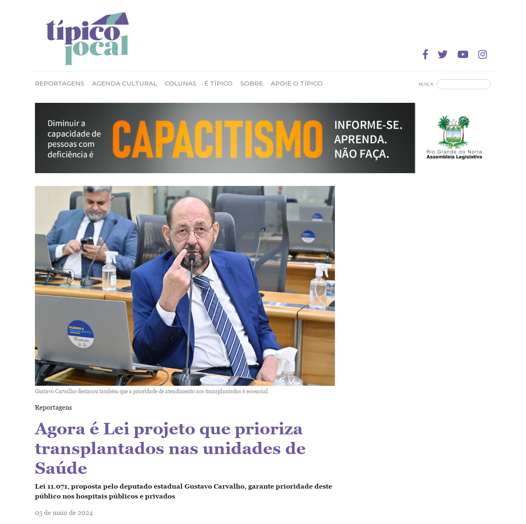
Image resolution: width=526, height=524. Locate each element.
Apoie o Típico (297, 83)
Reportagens (59, 83)
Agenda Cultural (124, 83)
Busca (426, 84)
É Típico (218, 83)
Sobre (251, 83)
